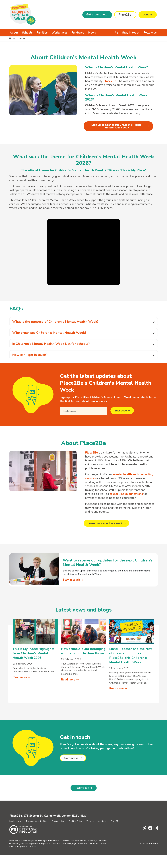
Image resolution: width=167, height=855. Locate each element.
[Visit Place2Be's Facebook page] (149, 828)
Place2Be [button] (124, 15)
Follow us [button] (150, 33)
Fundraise (77, 33)
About (14, 33)
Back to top (81, 788)
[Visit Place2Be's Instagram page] (155, 828)
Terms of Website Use (36, 821)
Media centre (15, 821)
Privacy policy (58, 821)
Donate (147, 14)
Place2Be (115, 821)
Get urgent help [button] (96, 14)
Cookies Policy (75, 821)
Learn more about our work (105, 523)
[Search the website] (116, 32)
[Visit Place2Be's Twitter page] (144, 828)
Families (42, 33)
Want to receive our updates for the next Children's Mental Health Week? (108, 562)
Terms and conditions (96, 821)
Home (12, 38)
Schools (27, 33)
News (92, 33)
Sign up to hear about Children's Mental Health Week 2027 (117, 126)
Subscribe (120, 411)
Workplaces (59, 33)
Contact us (71, 758)
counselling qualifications (126, 494)
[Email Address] (83, 411)
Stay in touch (130, 33)
